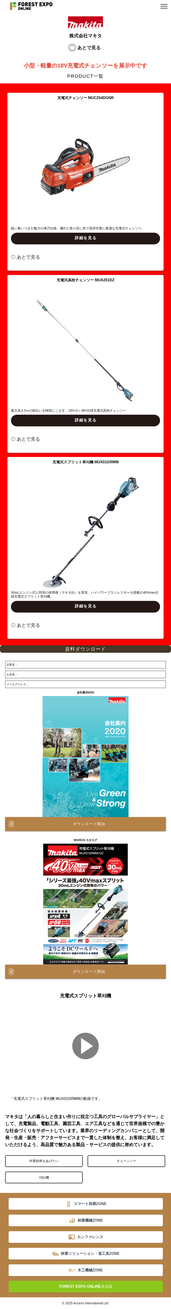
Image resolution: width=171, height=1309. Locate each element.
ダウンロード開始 (89, 824)
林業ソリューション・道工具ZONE (90, 1253)
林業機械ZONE (90, 1220)
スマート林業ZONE (90, 1204)
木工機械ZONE (90, 1270)
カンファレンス (90, 1237)
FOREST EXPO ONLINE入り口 (85, 1286)
